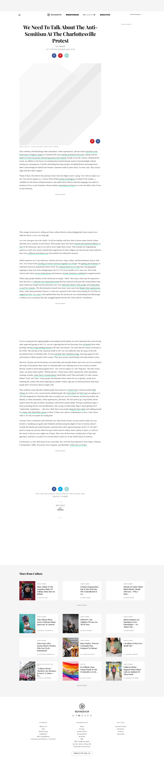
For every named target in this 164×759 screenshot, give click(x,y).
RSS (82, 726)
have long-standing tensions (41, 334)
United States (120, 713)
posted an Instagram (67, 166)
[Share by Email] (66, 55)
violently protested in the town (72, 141)
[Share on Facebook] (54, 55)
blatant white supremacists (90, 275)
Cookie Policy (82, 718)
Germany (120, 716)
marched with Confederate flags (66, 341)
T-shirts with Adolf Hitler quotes (33, 399)
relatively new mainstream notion (46, 268)
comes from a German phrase (45, 362)
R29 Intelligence (43, 723)
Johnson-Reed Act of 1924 (69, 254)
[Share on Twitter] (60, 476)
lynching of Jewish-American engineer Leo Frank (57, 250)
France (120, 718)
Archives (82, 723)
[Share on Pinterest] (60, 55)
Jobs (43, 716)
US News (64, 483)
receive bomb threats (43, 260)
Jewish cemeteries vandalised (74, 260)
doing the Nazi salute (77, 396)
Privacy (82, 716)
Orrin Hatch (71, 380)
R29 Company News (82, 728)
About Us (43, 713)
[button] (133, 16)
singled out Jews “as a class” (30, 281)
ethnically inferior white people (74, 272)
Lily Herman (60, 46)
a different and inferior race (38, 240)
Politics (56, 483)
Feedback (43, 721)
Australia (120, 721)
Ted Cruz (83, 380)
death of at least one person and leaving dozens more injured (42, 145)
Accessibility (82, 721)
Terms (82, 713)
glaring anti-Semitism (89, 250)
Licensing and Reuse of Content (43, 726)
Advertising (43, 718)
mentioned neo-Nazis (67, 172)
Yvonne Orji (72, 377)
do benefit (87, 331)
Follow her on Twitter (78, 432)
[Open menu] (19, 13)
